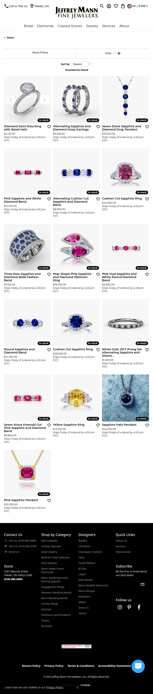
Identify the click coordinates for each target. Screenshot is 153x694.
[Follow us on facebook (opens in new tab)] (139, 607)
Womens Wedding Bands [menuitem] (56, 592)
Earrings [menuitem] (46, 609)
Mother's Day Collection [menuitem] (55, 557)
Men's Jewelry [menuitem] (49, 540)
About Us (121, 540)
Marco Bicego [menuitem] (86, 591)
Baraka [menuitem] (82, 540)
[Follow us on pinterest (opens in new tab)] (129, 607)
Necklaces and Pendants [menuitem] (56, 615)
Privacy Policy (53, 666)
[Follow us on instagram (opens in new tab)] (120, 607)
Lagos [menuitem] (82, 574)
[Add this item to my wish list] (49, 127)
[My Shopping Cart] (122, 6)
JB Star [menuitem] (82, 568)
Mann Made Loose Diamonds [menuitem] (52, 570)
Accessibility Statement (114, 666)
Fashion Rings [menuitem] (49, 603)
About (124, 26)
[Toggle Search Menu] (101, 6)
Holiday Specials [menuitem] (51, 546)
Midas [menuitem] (82, 602)
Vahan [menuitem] (82, 613)
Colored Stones (70, 26)
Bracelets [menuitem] (46, 626)
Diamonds (45, 26)
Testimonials (123, 552)
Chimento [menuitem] (84, 546)
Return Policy (31, 666)
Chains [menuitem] (45, 620)
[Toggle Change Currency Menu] (138, 6)
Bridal (28, 26)
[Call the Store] (13, 579)
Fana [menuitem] (81, 557)
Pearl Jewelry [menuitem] (49, 563)
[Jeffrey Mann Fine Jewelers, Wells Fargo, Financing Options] (76, 646)
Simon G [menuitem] (83, 607)
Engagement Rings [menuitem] (52, 587)
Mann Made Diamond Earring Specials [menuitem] (54, 579)
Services (108, 26)
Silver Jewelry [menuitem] (49, 552)
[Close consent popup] (77, 687)
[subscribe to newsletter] (142, 584)
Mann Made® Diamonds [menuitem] (93, 585)
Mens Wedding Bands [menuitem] (54, 598)
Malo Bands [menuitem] (85, 579)
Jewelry (92, 26)
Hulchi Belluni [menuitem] (86, 563)
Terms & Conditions (81, 666)
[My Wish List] (115, 6)
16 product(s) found (76, 70)
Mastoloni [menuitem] (84, 596)
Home (10, 37)
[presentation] (44, 99)
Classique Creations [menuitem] (90, 552)
